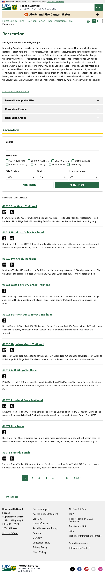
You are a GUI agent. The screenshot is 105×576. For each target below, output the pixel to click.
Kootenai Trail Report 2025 (15, 91)
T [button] (94, 21)
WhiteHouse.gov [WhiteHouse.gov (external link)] (41, 542)
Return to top (11, 496)
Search (10, 141)
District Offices (10, 533)
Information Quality (79, 548)
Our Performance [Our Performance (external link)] (42, 523)
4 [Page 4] (46, 478)
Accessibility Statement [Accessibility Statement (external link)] (45, 514)
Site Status (12, 171)
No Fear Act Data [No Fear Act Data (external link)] (78, 509)
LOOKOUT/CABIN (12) (40, 161)
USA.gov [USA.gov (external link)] (37, 537)
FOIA (71, 514)
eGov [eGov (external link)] (71, 531)
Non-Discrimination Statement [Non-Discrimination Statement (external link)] (85, 535)
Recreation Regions (16, 109)
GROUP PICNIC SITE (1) (18, 164)
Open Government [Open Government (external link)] (78, 543)
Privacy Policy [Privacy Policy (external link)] (40, 547)
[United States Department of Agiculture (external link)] (7, 7)
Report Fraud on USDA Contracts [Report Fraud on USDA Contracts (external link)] (81, 520)
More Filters (29, 184)
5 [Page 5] (53, 478)
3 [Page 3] (39, 478)
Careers (37, 533)
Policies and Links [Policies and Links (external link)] (78, 526)
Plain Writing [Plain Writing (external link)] (39, 552)
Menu (98, 7)
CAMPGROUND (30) (17, 161)
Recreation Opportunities (19, 100)
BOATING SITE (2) (62, 161)
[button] (88, 21)
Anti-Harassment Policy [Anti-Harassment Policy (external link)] (45, 528)
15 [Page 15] (67, 478)
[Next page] (78, 478)
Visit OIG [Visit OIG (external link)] (37, 518)
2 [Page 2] (32, 478)
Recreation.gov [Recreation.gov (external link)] (41, 509)
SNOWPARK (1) (58, 164)
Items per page (77, 171)
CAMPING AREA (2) (82, 161)
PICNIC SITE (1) (40, 164)
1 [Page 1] (25, 478)
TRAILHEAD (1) (76, 164)
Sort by (41, 171)
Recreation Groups (15, 117)
